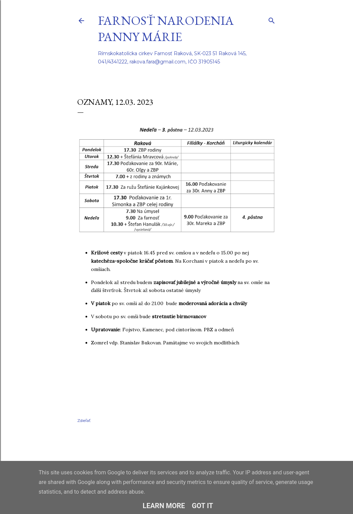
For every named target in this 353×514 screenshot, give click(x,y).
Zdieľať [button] (84, 420)
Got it (202, 506)
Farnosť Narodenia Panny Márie (166, 28)
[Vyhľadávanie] (272, 19)
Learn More (164, 506)
